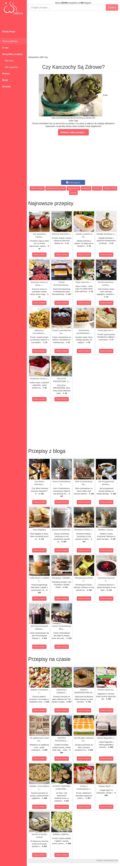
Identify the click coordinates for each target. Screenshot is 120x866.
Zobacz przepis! (39, 255)
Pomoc (6, 73)
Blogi (5, 80)
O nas (5, 47)
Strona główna (10, 41)
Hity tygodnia (10, 67)
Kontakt (6, 86)
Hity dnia (8, 60)
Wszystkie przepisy (12, 54)
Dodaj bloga (8, 31)
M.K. (117, 860)
